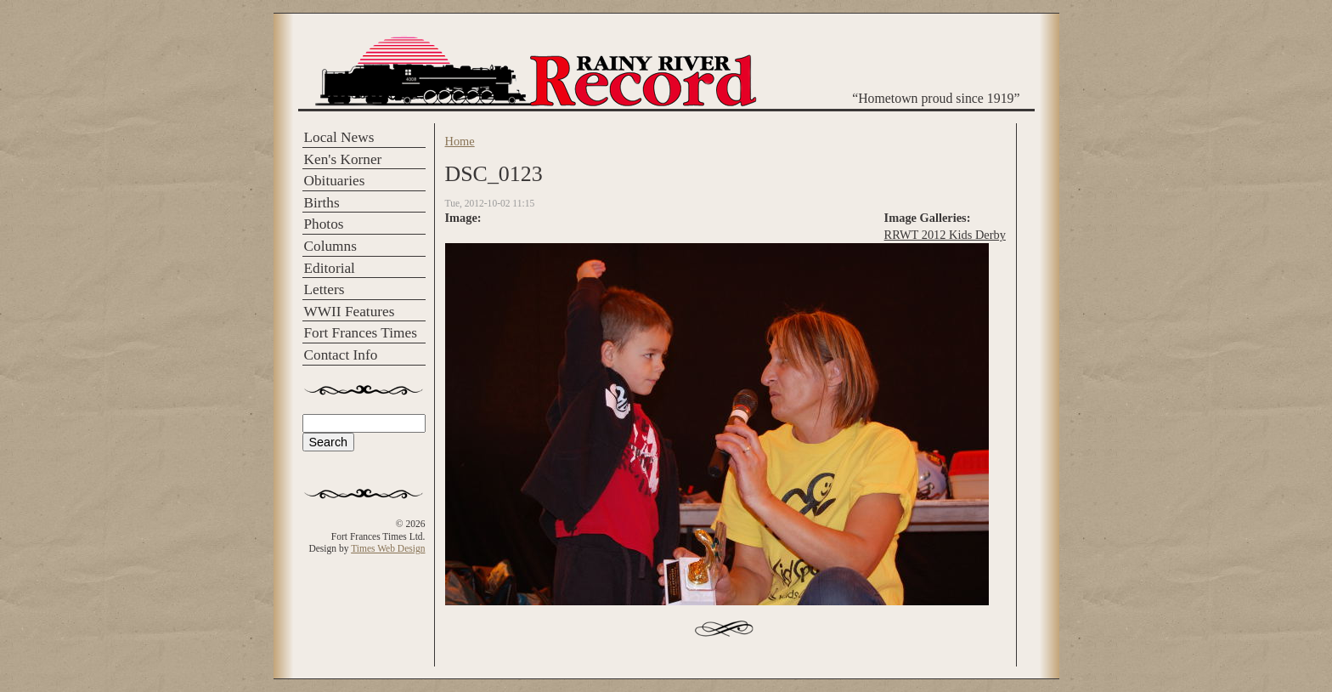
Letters (324, 289)
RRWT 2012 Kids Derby (945, 234)
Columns (330, 246)
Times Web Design (388, 548)
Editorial (329, 268)
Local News (339, 137)
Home (460, 141)
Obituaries (334, 181)
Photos (324, 224)
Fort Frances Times (360, 333)
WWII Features (349, 311)
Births (322, 203)
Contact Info (341, 355)
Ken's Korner (343, 159)
